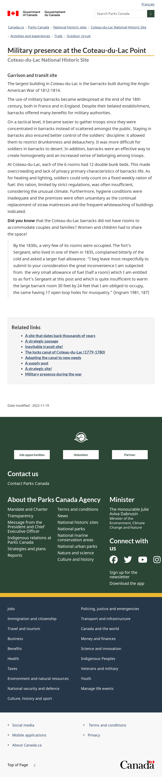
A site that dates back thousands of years (60, 335)
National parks (71, 529)
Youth (86, 678)
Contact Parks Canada (28, 483)
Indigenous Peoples (98, 658)
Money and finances (98, 638)
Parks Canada (38, 27)
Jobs (11, 608)
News (63, 515)
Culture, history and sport (30, 698)
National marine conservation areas (75, 537)
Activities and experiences (30, 36)
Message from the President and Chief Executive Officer (26, 526)
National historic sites (70, 27)
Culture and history (76, 559)
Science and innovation (101, 648)
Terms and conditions (78, 509)
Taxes (12, 668)
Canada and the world (100, 628)
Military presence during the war (53, 374)
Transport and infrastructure (105, 618)
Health (13, 658)
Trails (58, 36)
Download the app (127, 583)
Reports (15, 555)
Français (148, 4)
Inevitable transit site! (44, 346)
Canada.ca (16, 27)
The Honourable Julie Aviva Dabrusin (129, 518)
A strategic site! (38, 368)
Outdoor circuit (79, 36)
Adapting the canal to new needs (53, 357)
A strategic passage (41, 341)
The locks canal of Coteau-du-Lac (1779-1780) (65, 352)
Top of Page (21, 764)
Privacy (94, 735)
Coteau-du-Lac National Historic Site (118, 27)
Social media (23, 725)
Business (15, 638)
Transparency (20, 515)
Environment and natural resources (38, 678)
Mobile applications (29, 735)
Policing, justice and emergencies (110, 608)
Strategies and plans (27, 548)
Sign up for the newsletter (123, 575)
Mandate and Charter (28, 509)
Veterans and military (99, 668)
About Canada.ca (27, 745)
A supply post (36, 363)
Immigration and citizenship (32, 618)
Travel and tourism (24, 628)
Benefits (15, 648)
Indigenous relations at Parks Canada (29, 540)
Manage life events (97, 688)
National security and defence (33, 688)
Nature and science (76, 553)
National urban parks (77, 546)
